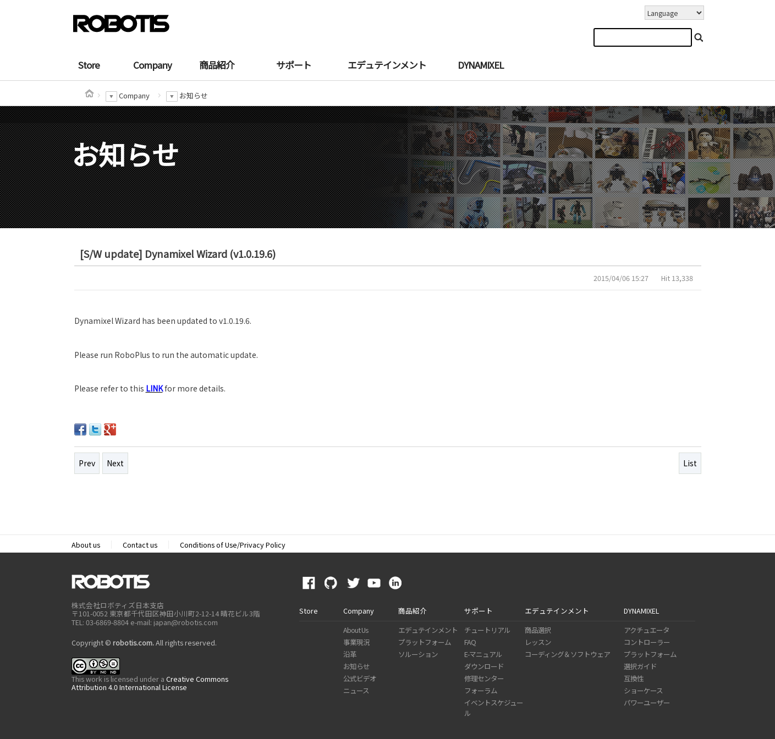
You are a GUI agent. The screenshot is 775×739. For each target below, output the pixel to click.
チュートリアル (487, 630)
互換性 (634, 678)
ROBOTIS (115, 581)
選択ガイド (640, 666)
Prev (87, 462)
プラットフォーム (424, 642)
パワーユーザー (647, 702)
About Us (355, 630)
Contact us (140, 544)
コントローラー (647, 642)
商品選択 (538, 630)
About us (86, 544)
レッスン (538, 642)
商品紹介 (216, 64)
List (690, 462)
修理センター (484, 678)
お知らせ (356, 666)
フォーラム (480, 690)
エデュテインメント (387, 64)
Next (115, 462)
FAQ (470, 642)
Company (152, 64)
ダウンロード (484, 666)
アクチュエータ (646, 630)
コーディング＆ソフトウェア (567, 654)
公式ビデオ (359, 678)
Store (89, 64)
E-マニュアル (483, 654)
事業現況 (356, 642)
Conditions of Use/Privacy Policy (232, 544)
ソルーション (418, 654)
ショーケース (643, 690)
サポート (293, 64)
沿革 (349, 654)
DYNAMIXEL (480, 64)
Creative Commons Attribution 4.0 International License (150, 683)
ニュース (356, 690)
